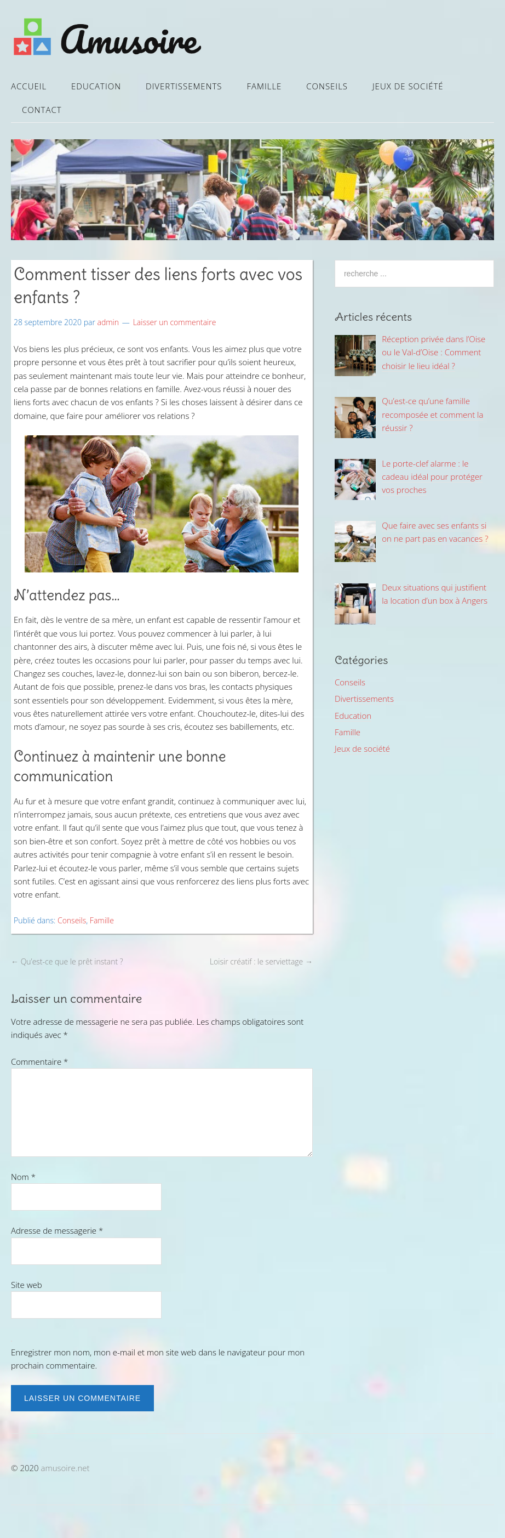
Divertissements (184, 86)
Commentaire (39, 1061)
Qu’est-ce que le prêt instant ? (67, 961)
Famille (264, 86)
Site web (26, 1284)
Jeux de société (408, 86)
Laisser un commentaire (174, 322)
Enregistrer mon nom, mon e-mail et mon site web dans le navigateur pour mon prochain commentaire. (158, 1359)
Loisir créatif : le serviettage (261, 961)
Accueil (29, 86)
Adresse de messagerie (57, 1230)
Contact (42, 109)
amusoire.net (65, 1467)
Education (96, 86)
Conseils (327, 86)
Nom (23, 1176)
